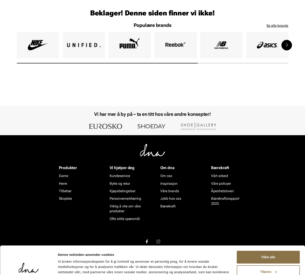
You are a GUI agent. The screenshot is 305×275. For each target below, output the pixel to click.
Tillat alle (268, 229)
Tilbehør (65, 191)
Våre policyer (221, 183)
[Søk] (177, 15)
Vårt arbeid (219, 176)
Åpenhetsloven (222, 191)
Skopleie (81, 29)
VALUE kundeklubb (273, 29)
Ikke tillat (268, 257)
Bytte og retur (120, 183)
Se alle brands (277, 59)
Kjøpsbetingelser (122, 191)
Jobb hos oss (170, 199)
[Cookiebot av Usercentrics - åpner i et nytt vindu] (28, 266)
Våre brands (169, 191)
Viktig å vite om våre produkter (125, 208)
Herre (36, 29)
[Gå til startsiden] (27, 16)
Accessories (58, 29)
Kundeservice (120, 176)
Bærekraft (168, 206)
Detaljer (64, 266)
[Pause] (284, 3)
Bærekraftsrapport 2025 (225, 201)
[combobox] (128, 15)
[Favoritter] (263, 16)
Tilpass (268, 243)
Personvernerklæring (125, 199)
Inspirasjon (242, 29)
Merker (219, 29)
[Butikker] (230, 16)
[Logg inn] (245, 16)
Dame (21, 29)
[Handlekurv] (281, 16)
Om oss (166, 176)
